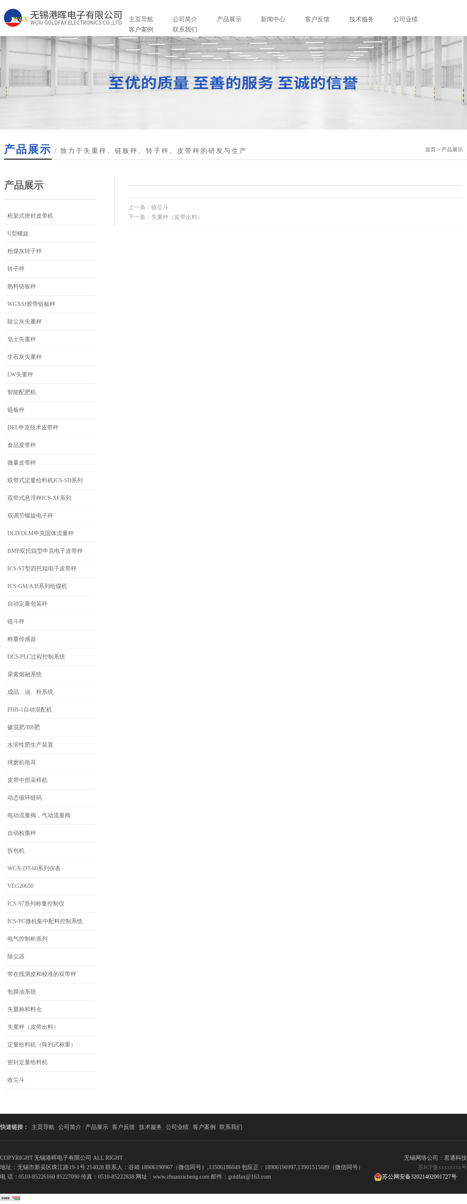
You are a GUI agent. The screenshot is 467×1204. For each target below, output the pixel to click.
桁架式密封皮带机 (30, 216)
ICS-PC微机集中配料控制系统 (45, 921)
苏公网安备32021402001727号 (415, 1177)
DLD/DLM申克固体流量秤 (40, 533)
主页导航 (141, 19)
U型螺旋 (18, 233)
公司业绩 (405, 19)
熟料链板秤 (21, 286)
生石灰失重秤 (24, 357)
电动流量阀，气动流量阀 (39, 815)
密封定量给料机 (27, 1062)
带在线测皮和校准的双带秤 (41, 974)
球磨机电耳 (21, 762)
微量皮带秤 (21, 463)
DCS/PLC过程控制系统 (36, 657)
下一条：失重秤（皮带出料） (165, 217)
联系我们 (185, 29)
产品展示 (229, 19)
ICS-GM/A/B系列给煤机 (37, 586)
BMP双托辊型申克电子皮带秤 (45, 551)
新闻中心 (273, 19)
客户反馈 (317, 19)
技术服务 (361, 19)
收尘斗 (16, 1080)
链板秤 (16, 410)
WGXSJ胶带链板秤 (31, 304)
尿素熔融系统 (24, 674)
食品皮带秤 (21, 445)
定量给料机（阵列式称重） (41, 1045)
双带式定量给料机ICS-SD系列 (45, 480)
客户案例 (141, 29)
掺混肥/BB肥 (23, 727)
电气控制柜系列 (27, 939)
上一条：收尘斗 (148, 207)
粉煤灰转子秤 (24, 251)
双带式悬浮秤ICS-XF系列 (39, 498)
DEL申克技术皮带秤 (33, 427)
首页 (430, 149)
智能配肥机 (21, 392)
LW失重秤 (20, 375)
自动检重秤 (21, 833)
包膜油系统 (21, 992)
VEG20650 (20, 886)
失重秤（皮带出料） (33, 1027)
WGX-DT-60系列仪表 (34, 868)
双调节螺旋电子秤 (30, 516)
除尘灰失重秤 (24, 322)
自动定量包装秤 (27, 604)
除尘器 (16, 956)
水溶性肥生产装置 (30, 745)
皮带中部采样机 (27, 780)
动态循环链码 (24, 798)
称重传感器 (21, 639)
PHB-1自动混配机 (29, 710)
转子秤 (16, 269)
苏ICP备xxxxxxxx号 (442, 1167)
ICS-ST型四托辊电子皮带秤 (42, 569)
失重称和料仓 (24, 1009)
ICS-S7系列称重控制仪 (35, 904)
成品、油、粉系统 (30, 692)
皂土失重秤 (21, 339)
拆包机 (16, 851)
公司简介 (185, 19)
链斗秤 (16, 621)
